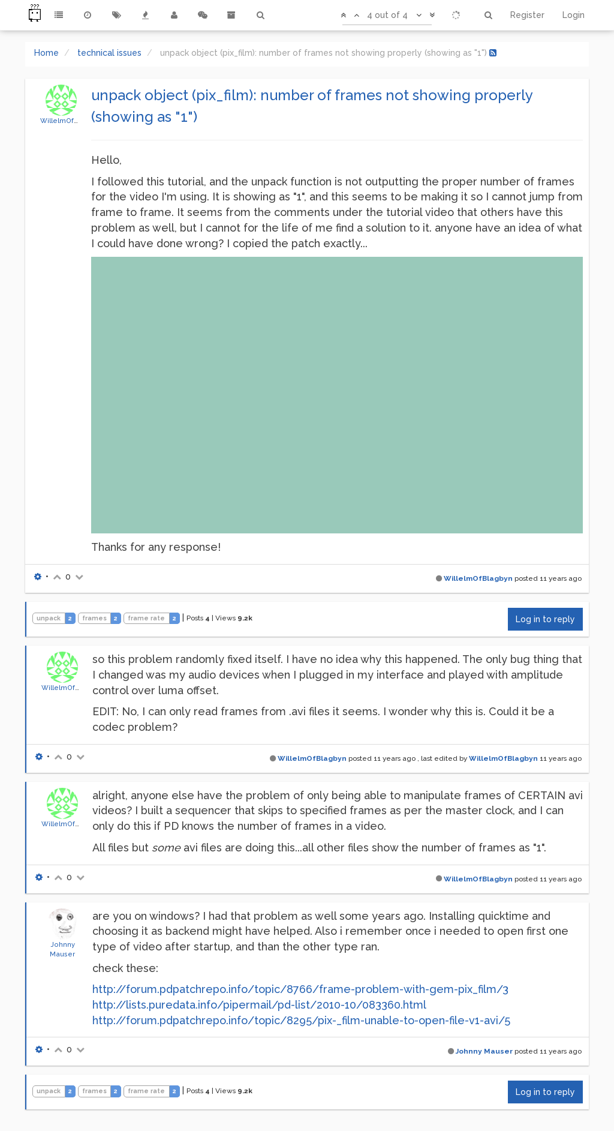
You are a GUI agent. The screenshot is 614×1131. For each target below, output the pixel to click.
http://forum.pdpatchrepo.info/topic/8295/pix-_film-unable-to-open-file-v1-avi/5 (301, 1020)
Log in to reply (545, 619)
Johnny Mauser (484, 1051)
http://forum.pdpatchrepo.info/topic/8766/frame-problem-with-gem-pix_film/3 (300, 989)
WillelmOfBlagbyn (71, 120)
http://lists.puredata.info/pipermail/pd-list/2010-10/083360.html (259, 1004)
